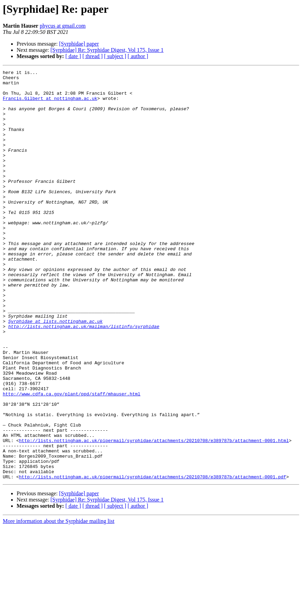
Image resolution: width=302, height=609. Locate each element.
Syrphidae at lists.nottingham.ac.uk (55, 372)
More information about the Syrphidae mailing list (59, 603)
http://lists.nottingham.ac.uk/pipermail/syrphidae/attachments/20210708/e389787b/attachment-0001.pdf (152, 558)
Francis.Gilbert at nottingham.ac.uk (50, 104)
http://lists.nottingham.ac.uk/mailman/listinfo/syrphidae (83, 378)
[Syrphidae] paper (79, 44)
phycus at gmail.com (63, 26)
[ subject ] (115, 56)
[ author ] (138, 56)
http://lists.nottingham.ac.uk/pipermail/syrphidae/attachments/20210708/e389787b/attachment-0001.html (154, 515)
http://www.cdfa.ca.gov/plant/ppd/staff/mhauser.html (71, 459)
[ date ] (73, 56)
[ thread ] (92, 56)
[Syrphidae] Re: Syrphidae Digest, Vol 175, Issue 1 (107, 50)
